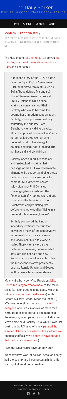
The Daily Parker (33, 7)
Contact (40, 23)
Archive (27, 23)
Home (15, 23)
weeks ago (31, 340)
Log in (52, 23)
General (44, 42)
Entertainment (30, 42)
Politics (54, 42)
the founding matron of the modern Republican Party (31, 62)
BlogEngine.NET (40, 389)
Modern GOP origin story (22, 33)
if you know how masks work (28, 294)
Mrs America (33, 57)
